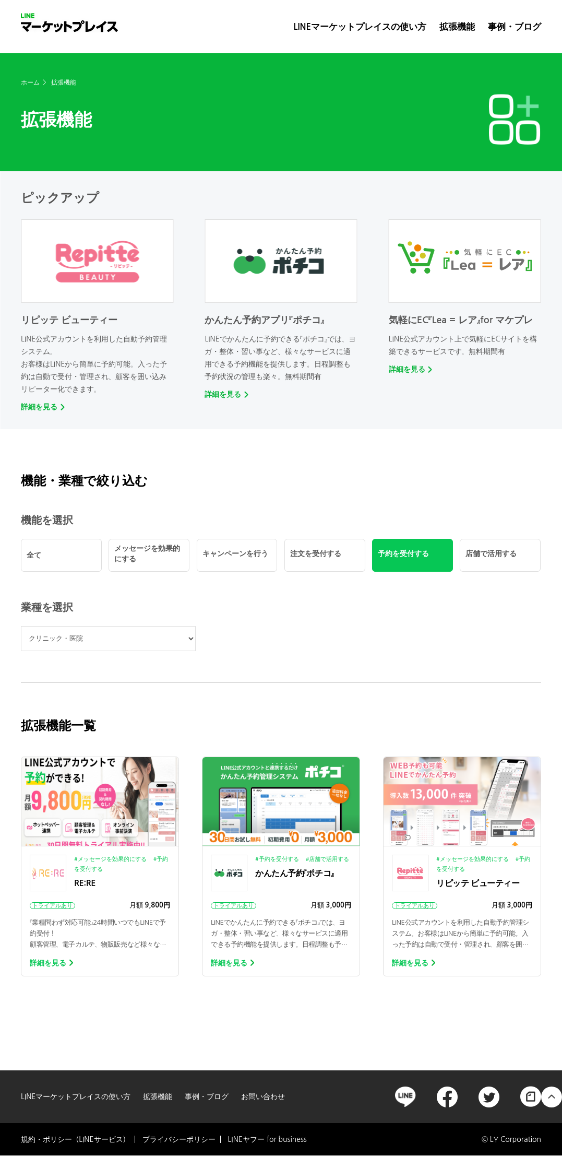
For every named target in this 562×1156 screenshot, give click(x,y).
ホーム (30, 82)
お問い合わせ (263, 1096)
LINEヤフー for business (267, 1139)
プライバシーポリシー (179, 1139)
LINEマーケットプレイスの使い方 (360, 26)
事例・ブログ (514, 26)
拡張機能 (457, 26)
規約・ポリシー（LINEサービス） (75, 1139)
